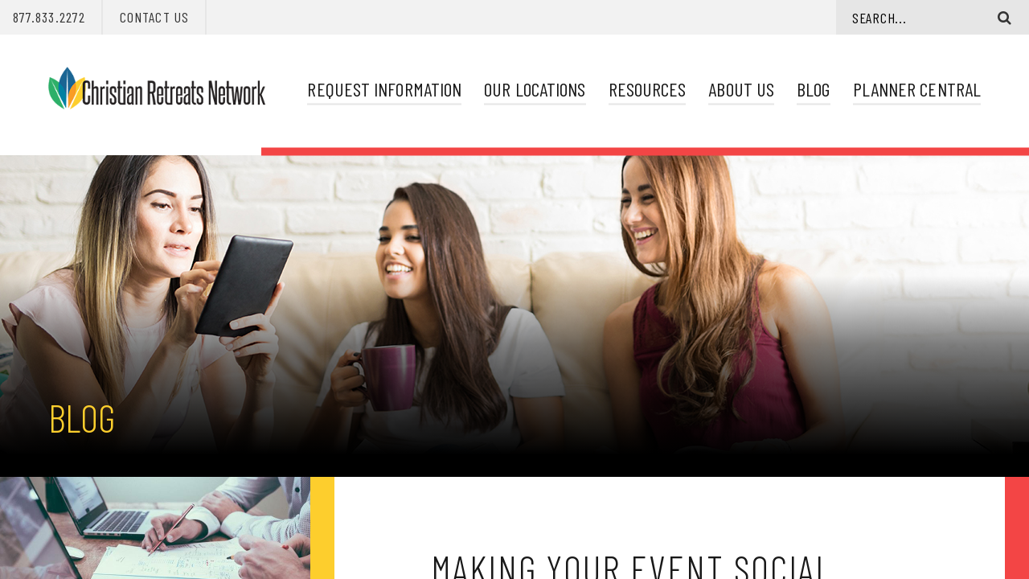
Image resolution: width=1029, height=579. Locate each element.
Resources (648, 89)
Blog (813, 89)
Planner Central (917, 89)
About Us (741, 89)
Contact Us (154, 17)
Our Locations (534, 89)
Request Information (384, 89)
